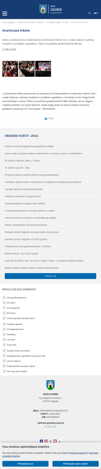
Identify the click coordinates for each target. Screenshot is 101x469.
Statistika (11, 334)
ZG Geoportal (13, 308)
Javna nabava (14, 361)
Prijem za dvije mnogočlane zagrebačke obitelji (29, 146)
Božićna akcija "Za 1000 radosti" (22, 253)
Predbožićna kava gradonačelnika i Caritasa (28, 246)
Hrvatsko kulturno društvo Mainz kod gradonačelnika (32, 175)
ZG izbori (11, 303)
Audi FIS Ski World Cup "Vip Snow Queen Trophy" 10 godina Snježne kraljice (44, 260)
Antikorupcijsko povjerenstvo (21, 318)
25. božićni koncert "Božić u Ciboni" (22, 160)
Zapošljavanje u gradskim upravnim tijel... (26, 356)
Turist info (11, 345)
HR (96, 13)
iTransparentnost (15, 329)
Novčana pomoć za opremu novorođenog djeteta (30, 218)
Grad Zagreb (8, 22)
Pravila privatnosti (77, 453)
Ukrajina (11, 339)
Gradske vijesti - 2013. (57, 22)
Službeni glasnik (14, 324)
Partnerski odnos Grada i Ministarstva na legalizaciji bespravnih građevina (43, 182)
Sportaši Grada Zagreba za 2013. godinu (26, 239)
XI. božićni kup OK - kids (17, 168)
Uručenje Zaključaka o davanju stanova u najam (30, 210)
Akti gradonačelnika (16, 297)
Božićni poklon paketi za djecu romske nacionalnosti (31, 268)
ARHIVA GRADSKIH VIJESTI (31, 22)
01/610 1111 (50, 426)
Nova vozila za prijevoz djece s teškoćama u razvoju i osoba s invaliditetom (43, 153)
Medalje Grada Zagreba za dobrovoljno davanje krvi (32, 232)
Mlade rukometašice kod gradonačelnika (26, 225)
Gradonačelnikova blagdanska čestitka (25, 203)
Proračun (11, 313)
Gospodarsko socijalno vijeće (21, 366)
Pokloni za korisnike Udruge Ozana (23, 196)
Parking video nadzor (17, 371)
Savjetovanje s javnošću (18, 351)
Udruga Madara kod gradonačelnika (24, 189)
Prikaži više (50, 276)
